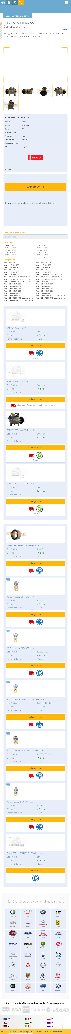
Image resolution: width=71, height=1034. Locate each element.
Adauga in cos (35, 345)
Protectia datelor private (56, 1003)
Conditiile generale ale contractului (32, 1003)
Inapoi (64, 26)
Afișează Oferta (35, 186)
